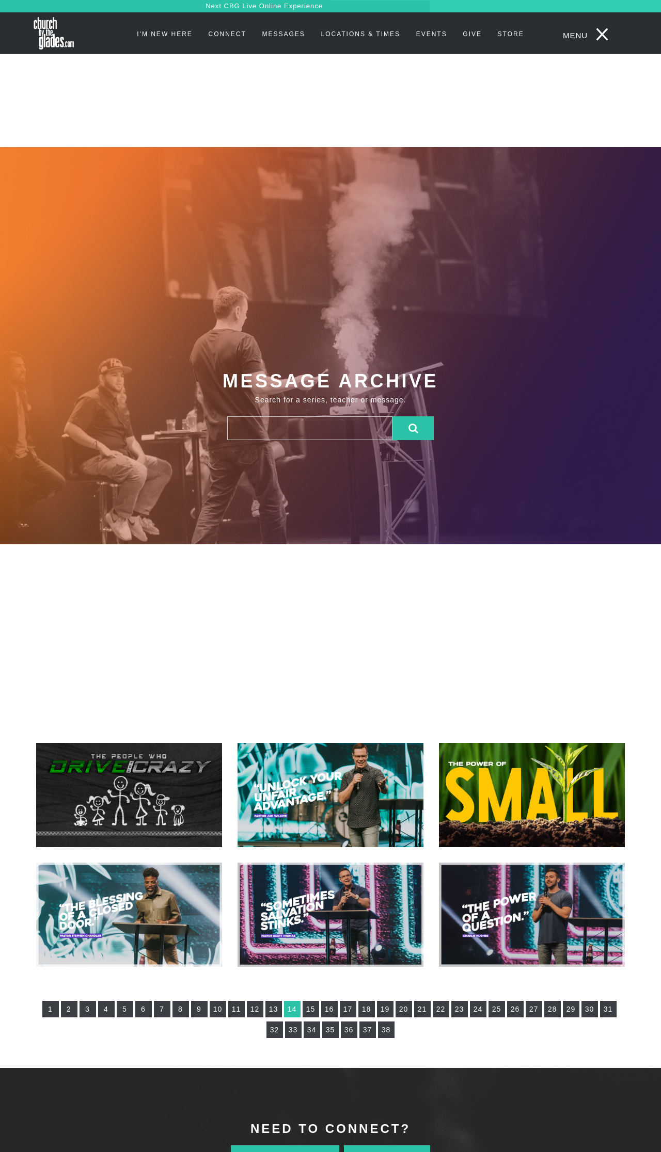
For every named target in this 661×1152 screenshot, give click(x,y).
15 (311, 1009)
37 (367, 1030)
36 (349, 1030)
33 (293, 1030)
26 (515, 1009)
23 (459, 1009)
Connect (227, 34)
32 (274, 1030)
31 (608, 1009)
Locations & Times (360, 34)
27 (534, 1009)
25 (496, 1009)
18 (366, 1009)
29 (571, 1009)
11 (236, 1009)
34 (312, 1030)
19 (385, 1009)
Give (472, 34)
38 (386, 1030)
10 (218, 1009)
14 (292, 1009)
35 (330, 1030)
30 (589, 1009)
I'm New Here (165, 34)
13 (273, 1009)
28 (552, 1009)
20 (403, 1009)
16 (329, 1009)
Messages (283, 34)
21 (422, 1009)
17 (348, 1009)
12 (255, 1009)
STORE (511, 34)
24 (478, 1009)
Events (431, 34)
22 (441, 1009)
